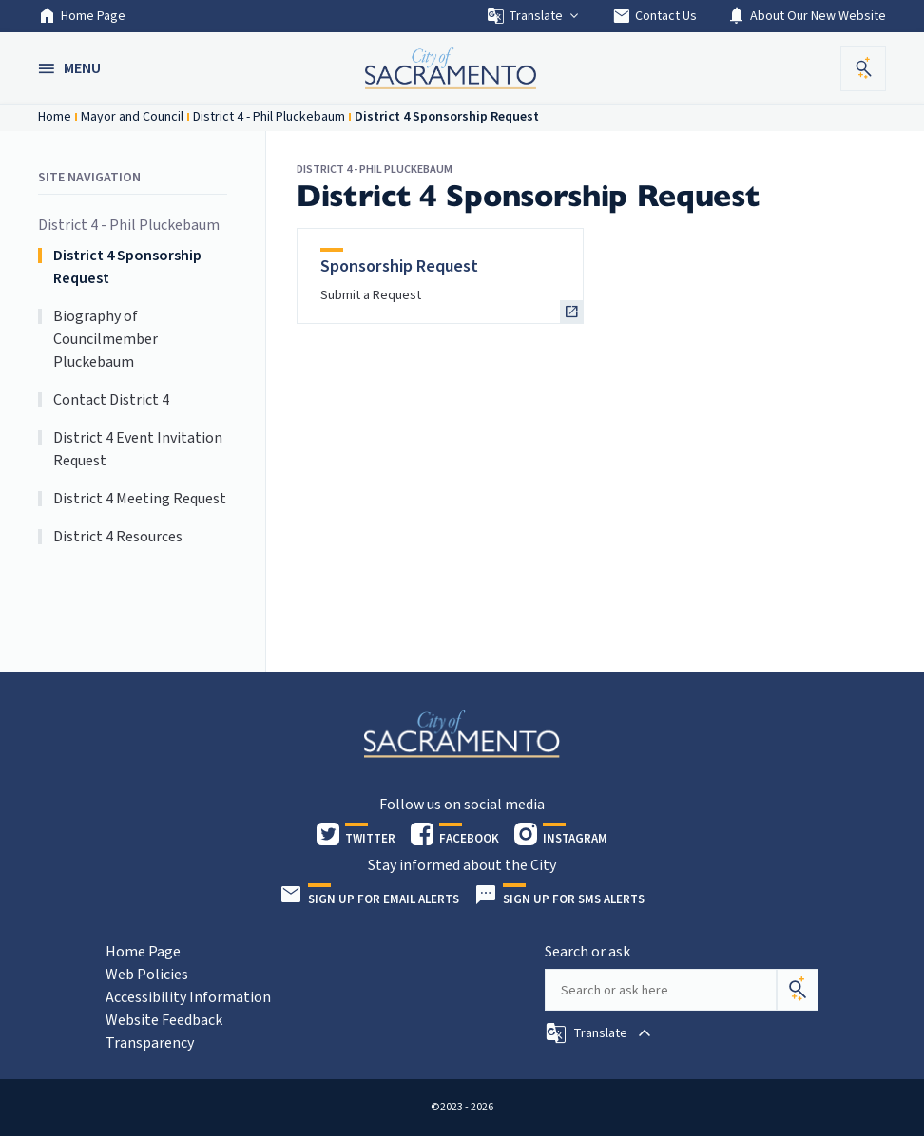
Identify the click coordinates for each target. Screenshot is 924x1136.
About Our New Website (806, 16)
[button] (71, 68)
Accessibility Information (188, 997)
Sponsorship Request (399, 266)
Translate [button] (534, 16)
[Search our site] (661, 990)
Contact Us (654, 16)
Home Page (81, 16)
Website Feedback (164, 1020)
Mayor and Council (132, 116)
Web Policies (147, 974)
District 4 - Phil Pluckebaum (269, 116)
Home (54, 116)
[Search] (797, 990)
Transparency (150, 1042)
